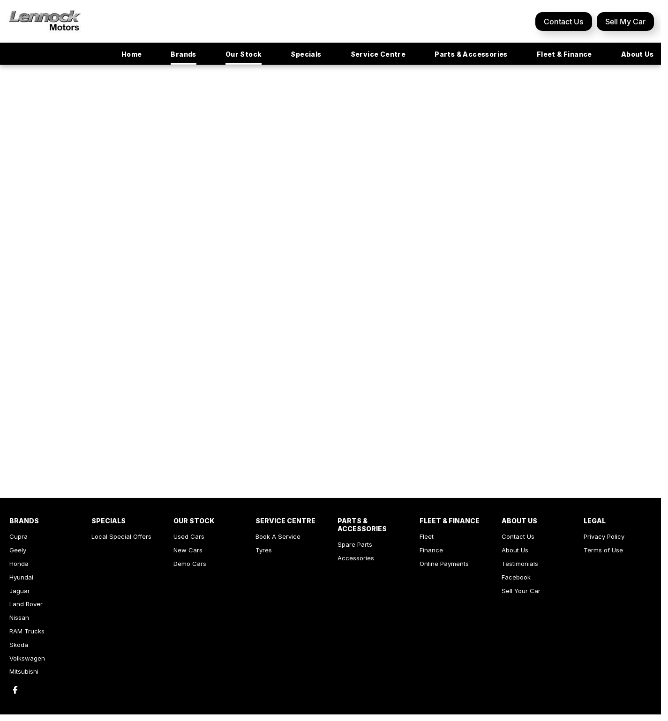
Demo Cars (189, 563)
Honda (19, 563)
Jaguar (19, 591)
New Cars (188, 550)
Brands (183, 54)
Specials (306, 54)
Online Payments (444, 563)
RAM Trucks (27, 631)
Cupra (18, 536)
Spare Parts (355, 544)
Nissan (19, 617)
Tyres (263, 550)
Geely (17, 550)
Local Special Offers (121, 536)
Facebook (516, 577)
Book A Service (277, 536)
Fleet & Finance (564, 54)
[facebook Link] (15, 690)
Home (131, 54)
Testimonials (520, 563)
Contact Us (564, 21)
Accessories (356, 558)
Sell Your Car (521, 591)
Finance (431, 550)
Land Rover (26, 604)
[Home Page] (45, 21)
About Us (637, 54)
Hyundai (21, 577)
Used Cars (188, 536)
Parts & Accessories (471, 54)
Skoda (18, 644)
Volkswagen (27, 658)
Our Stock (243, 54)
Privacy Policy (604, 536)
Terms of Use (603, 550)
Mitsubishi (23, 671)
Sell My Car (625, 21)
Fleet (427, 536)
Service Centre (378, 54)
